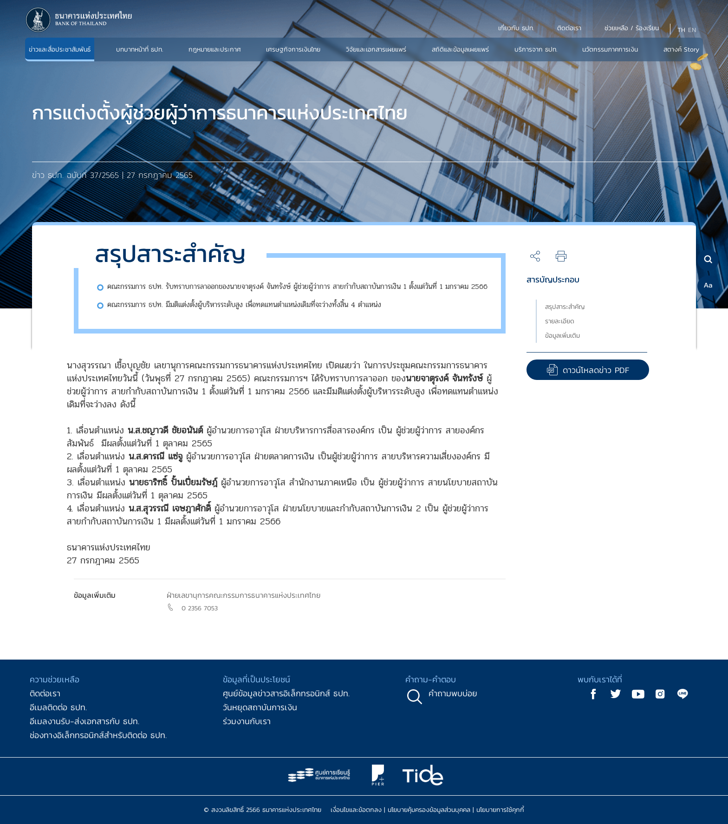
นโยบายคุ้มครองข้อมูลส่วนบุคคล (429, 810)
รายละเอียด (559, 321)
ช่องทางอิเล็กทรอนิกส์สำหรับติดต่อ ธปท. (98, 735)
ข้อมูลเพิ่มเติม (562, 335)
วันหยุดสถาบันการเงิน (260, 707)
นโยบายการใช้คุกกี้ (500, 810)
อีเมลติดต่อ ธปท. (58, 707)
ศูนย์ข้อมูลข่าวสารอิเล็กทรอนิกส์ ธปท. (286, 693)
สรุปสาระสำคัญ (565, 307)
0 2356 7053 (200, 608)
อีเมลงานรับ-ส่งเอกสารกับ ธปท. (84, 721)
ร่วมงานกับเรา (247, 721)
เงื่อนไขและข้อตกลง (356, 810)
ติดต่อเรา (45, 693)
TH (681, 30)
